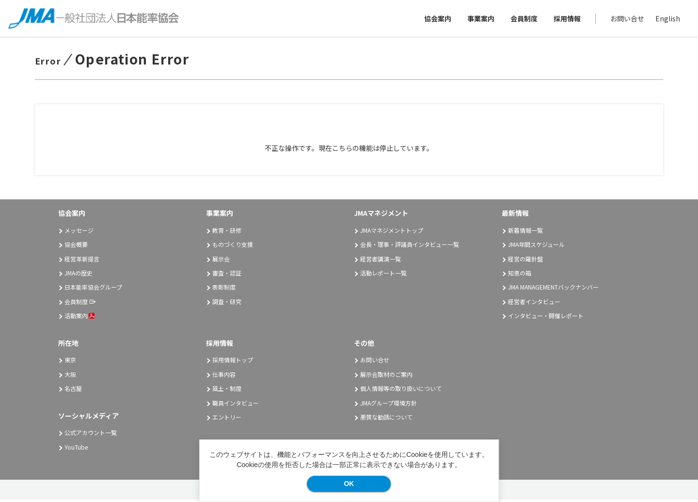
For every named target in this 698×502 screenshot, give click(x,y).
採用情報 (565, 19)
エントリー (226, 419)
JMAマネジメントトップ (391, 232)
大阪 (70, 376)
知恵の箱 (519, 275)
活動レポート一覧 (383, 275)
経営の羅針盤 (525, 261)
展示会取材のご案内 (386, 376)
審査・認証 (226, 275)
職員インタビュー (235, 405)
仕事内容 (224, 376)
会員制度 (522, 19)
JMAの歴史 (78, 275)
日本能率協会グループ (93, 290)
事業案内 (479, 19)
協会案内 (436, 19)
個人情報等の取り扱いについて (401, 391)
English (666, 19)
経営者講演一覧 (380, 261)
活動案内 (79, 318)
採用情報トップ (232, 362)
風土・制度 (226, 391)
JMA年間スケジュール (536, 247)
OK (349, 483)
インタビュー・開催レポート (546, 318)
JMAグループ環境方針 (388, 405)
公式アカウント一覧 (90, 435)
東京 (70, 362)
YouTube (76, 449)
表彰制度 (224, 290)
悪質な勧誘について (386, 419)
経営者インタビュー (534, 304)
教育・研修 (226, 232)
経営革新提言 (81, 261)
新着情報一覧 (525, 232)
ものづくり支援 (232, 247)
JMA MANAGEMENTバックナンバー (553, 290)
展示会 (221, 261)
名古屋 (73, 391)
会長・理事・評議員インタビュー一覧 (409, 247)
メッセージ (79, 232)
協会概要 (76, 247)
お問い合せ (626, 19)
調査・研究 (226, 304)
